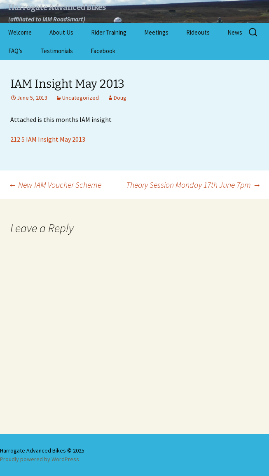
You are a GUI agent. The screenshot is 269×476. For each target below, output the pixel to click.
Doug (120, 97)
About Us (61, 32)
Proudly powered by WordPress (39, 459)
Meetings (156, 32)
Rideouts (198, 32)
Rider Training (108, 32)
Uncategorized (80, 97)
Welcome (20, 32)
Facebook (103, 51)
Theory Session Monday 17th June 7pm (193, 185)
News (234, 32)
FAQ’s (15, 51)
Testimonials (56, 51)
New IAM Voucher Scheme (54, 185)
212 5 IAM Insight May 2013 (47, 139)
